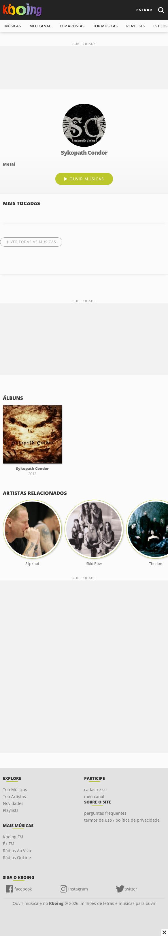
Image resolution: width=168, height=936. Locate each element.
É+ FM (8, 843)
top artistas (72, 26)
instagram (78, 889)
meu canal (40, 26)
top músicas (105, 26)
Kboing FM (13, 836)
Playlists (10, 810)
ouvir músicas (86, 178)
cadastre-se (95, 789)
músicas (12, 26)
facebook (23, 889)
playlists (135, 26)
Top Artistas (14, 796)
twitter (130, 889)
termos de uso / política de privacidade (122, 820)
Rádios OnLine (17, 857)
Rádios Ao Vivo (17, 850)
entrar (144, 9)
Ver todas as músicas (33, 241)
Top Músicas (15, 789)
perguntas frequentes (105, 813)
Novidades (13, 803)
